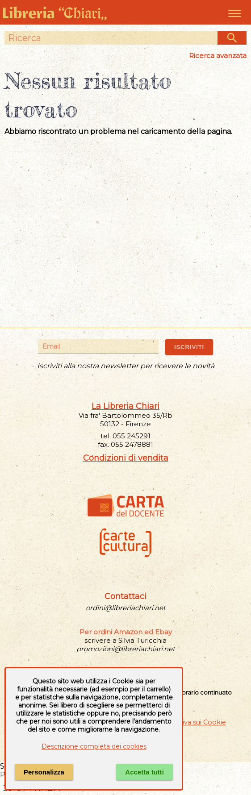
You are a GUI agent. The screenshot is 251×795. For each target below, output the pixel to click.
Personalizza (44, 772)
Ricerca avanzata (218, 55)
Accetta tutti (144, 772)
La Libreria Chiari (125, 406)
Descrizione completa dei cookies (94, 746)
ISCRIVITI (189, 347)
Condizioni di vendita (125, 458)
